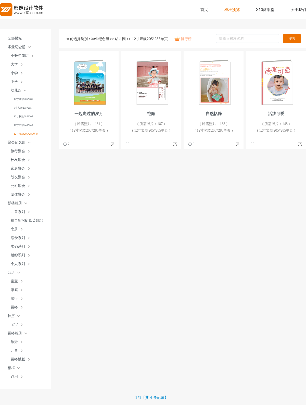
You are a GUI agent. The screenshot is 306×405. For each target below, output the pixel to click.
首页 (204, 9)
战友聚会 (18, 177)
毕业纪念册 (17, 47)
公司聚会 (18, 186)
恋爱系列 (18, 238)
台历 (11, 272)
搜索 (292, 38)
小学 (14, 73)
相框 (11, 368)
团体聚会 (18, 194)
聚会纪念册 (17, 142)
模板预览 (232, 9)
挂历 (11, 316)
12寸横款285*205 (23, 116)
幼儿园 (16, 90)
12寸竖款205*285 (23, 99)
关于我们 (298, 9)
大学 (14, 64)
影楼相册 (15, 203)
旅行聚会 (18, 151)
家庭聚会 (18, 168)
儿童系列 (18, 212)
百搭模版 (18, 359)
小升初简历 (20, 56)
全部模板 (15, 38)
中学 (14, 82)
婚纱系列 (18, 255)
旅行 (14, 298)
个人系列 (18, 264)
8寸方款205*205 (23, 107)
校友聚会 (18, 160)
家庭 (14, 290)
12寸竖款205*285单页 (26, 133)
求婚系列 (18, 246)
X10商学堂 (265, 9)
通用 (14, 376)
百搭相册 (15, 333)
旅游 (14, 342)
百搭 (14, 307)
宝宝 (14, 281)
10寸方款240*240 (23, 125)
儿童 (14, 350)
